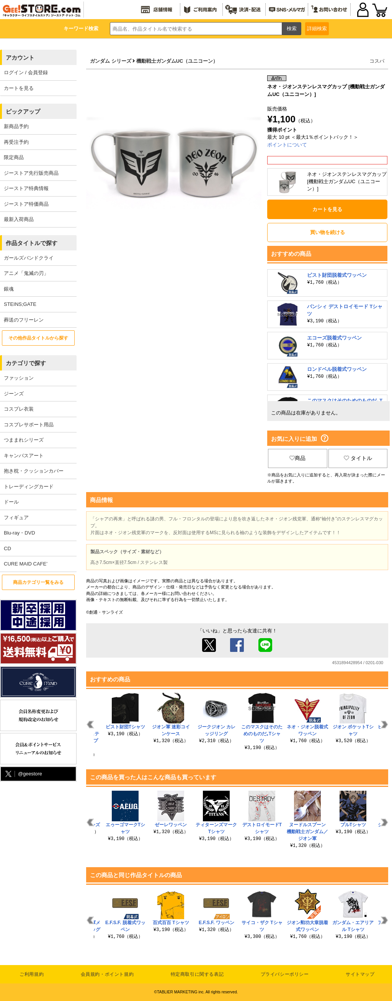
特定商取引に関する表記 (197, 974)
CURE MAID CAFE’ (25, 564)
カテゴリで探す (26, 363)
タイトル (358, 458)
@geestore (23, 774)
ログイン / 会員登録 (26, 72)
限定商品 (14, 157)
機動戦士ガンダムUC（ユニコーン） (177, 61)
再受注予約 (16, 142)
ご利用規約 (32, 974)
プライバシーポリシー (285, 974)
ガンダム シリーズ (110, 61)
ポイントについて (287, 145)
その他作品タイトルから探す (38, 338)
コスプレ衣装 (19, 409)
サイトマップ (360, 974)
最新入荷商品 (19, 219)
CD (7, 548)
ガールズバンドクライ (29, 258)
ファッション (19, 378)
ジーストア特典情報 (26, 188)
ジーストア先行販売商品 (31, 173)
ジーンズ (14, 393)
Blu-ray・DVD (19, 533)
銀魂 (9, 289)
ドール (11, 502)
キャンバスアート (24, 455)
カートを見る (19, 88)
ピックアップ (23, 111)
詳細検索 (317, 28)
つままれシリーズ (24, 440)
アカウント (20, 57)
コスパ (376, 61)
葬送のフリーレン (24, 320)
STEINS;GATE (20, 304)
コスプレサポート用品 (29, 424)
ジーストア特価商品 (26, 204)
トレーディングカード (29, 486)
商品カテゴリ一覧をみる (38, 582)
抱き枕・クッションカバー (34, 471)
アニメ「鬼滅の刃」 (26, 273)
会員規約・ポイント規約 (107, 974)
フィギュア (16, 517)
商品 (297, 458)
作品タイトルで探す (31, 243)
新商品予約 (16, 126)
